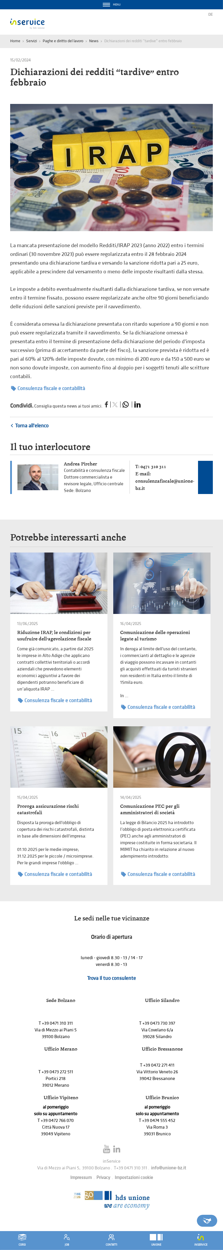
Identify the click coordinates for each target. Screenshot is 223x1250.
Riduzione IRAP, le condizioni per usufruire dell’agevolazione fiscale (54, 635)
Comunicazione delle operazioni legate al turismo (155, 635)
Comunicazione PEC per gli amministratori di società (149, 809)
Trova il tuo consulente (111, 978)
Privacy (103, 1177)
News (93, 40)
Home (15, 40)
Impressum (81, 1177)
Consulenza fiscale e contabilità (48, 388)
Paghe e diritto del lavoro (63, 40)
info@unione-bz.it (168, 1168)
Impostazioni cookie (134, 1177)
